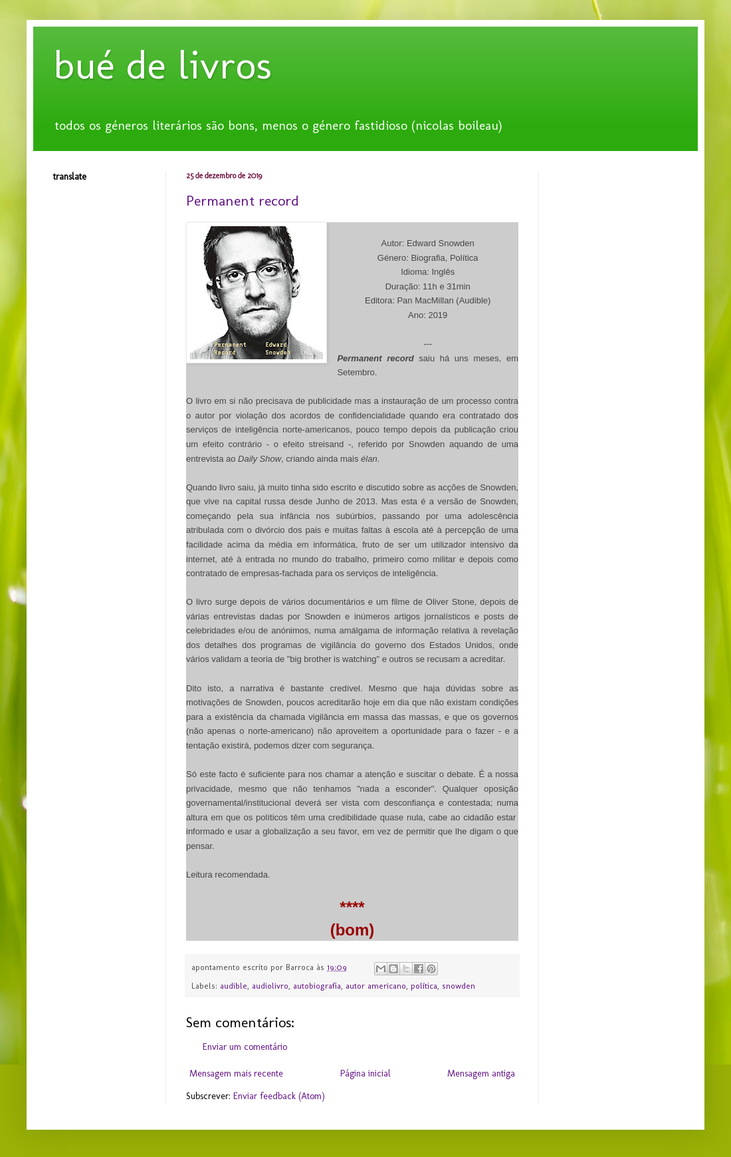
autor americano (376, 986)
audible (233, 986)
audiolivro (270, 986)
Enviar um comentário (245, 1047)
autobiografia (317, 986)
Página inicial (365, 1073)
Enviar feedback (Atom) (279, 1096)
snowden (458, 986)
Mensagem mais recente (236, 1073)
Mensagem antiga (481, 1073)
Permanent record (242, 201)
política (424, 986)
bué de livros (162, 64)
